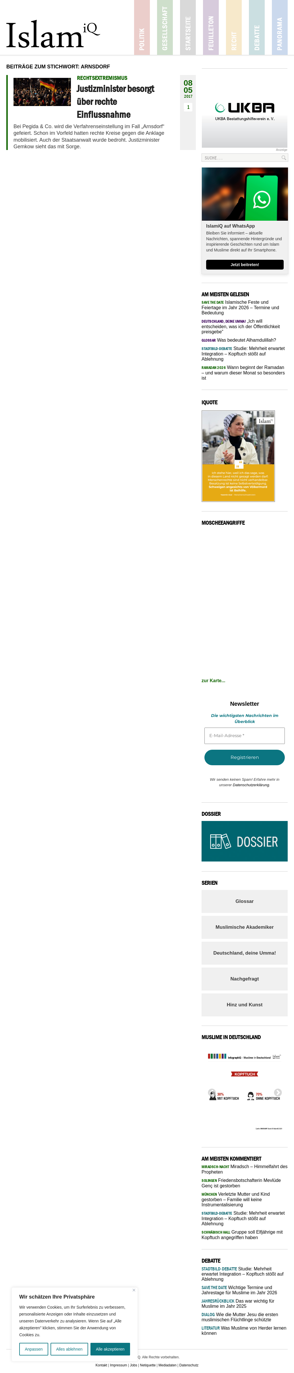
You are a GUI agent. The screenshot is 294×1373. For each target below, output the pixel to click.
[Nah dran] (134, 1290)
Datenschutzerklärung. (251, 785)
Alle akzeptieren (110, 1349)
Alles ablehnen (69, 1349)
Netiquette (148, 1365)
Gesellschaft (165, 27)
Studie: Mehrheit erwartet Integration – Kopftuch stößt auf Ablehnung (243, 353)
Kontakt (101, 1365)
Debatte (257, 27)
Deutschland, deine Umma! (244, 953)
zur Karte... (213, 680)
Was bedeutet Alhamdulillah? (239, 340)
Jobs (133, 1365)
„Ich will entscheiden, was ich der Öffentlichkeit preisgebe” (241, 326)
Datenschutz (189, 1365)
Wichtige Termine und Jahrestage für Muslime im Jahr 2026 (239, 1290)
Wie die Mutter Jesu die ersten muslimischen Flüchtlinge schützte (240, 1317)
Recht (234, 27)
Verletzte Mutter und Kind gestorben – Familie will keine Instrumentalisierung (236, 1199)
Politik (142, 27)
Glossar (244, 901)
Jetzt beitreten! (245, 264)
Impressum (118, 1365)
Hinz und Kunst (245, 1004)
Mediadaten (167, 1365)
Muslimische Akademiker (245, 927)
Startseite (188, 27)
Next (276, 1091)
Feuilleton (211, 27)
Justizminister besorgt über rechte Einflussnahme (115, 101)
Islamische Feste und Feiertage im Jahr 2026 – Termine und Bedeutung (240, 307)
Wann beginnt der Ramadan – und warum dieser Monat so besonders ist (243, 372)
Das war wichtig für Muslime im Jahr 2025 (238, 1304)
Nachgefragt (244, 979)
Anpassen (33, 1349)
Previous (210, 1091)
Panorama (280, 27)
